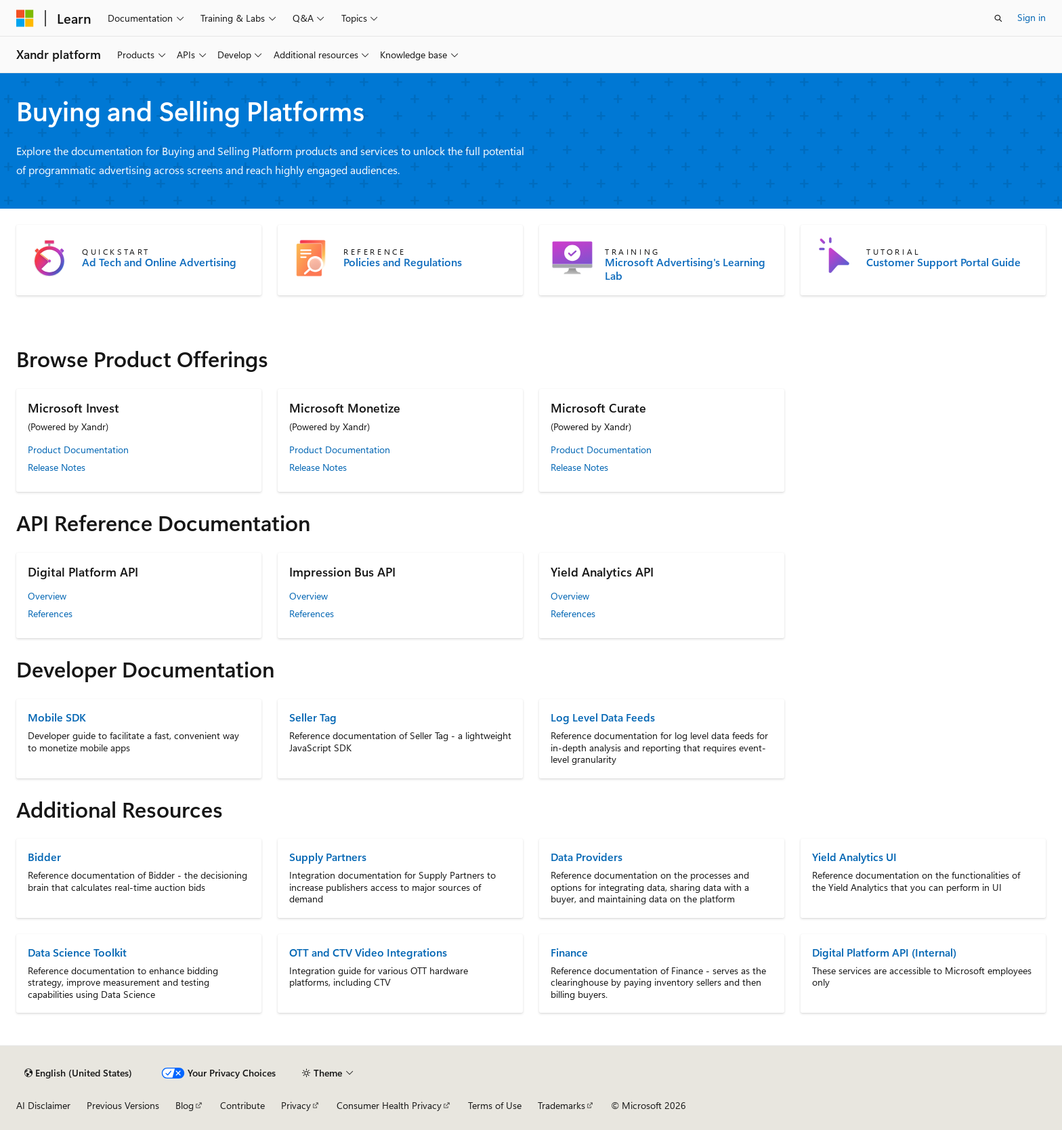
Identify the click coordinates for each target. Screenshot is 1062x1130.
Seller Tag (313, 717)
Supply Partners (327, 857)
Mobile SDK (57, 717)
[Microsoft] (25, 18)
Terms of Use (495, 1105)
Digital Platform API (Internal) (884, 952)
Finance (569, 952)
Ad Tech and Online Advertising (159, 262)
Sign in (1031, 17)
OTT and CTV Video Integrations (368, 952)
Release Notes (56, 467)
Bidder (44, 857)
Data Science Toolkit (77, 952)
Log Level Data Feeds (603, 717)
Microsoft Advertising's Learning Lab (685, 268)
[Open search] (998, 18)
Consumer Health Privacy (389, 1105)
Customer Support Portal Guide (943, 262)
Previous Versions (123, 1105)
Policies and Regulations (402, 262)
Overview (47, 595)
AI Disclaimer (43, 1105)
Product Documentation (78, 449)
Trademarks (561, 1105)
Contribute (242, 1105)
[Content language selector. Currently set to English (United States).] (78, 1073)
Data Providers (586, 857)
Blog (184, 1105)
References (50, 613)
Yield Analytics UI (854, 857)
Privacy (296, 1105)
